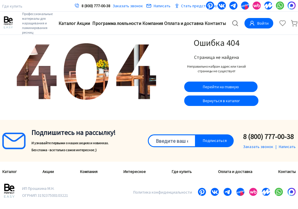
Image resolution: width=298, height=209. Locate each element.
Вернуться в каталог (221, 100)
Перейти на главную (221, 86)
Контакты (215, 23)
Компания (152, 23)
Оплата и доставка (183, 23)
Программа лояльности (116, 23)
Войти (259, 23)
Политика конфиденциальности (162, 192)
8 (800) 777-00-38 (95, 5)
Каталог (67, 23)
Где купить (12, 6)
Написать (158, 5)
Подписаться (215, 140)
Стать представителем (202, 5)
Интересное (134, 171)
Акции (83, 23)
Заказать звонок (128, 5)
